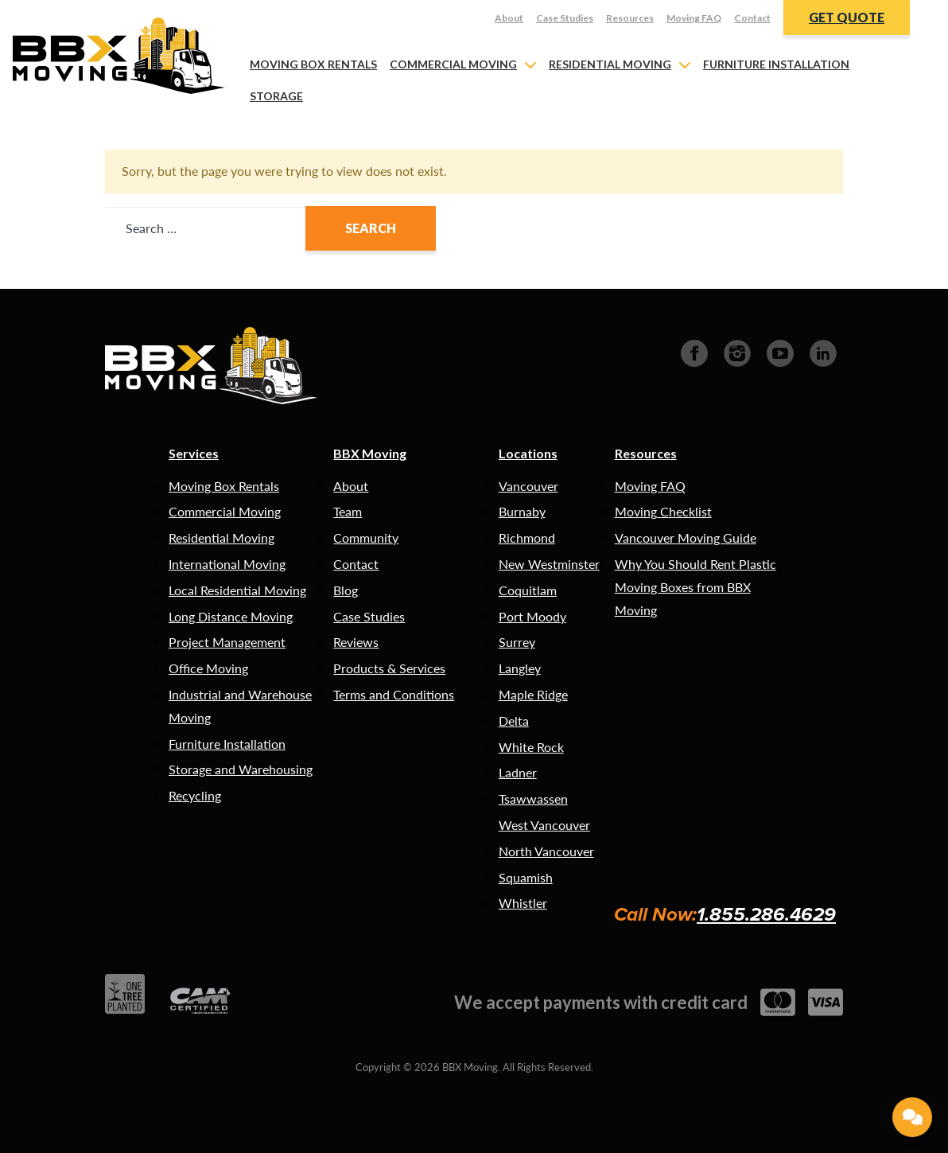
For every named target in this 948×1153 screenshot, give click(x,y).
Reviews (356, 642)
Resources (630, 18)
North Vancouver (546, 851)
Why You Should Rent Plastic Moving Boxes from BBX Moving (695, 587)
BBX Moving (369, 453)
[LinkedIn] (823, 351)
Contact (752, 18)
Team (347, 511)
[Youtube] (780, 351)
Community (365, 537)
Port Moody (532, 616)
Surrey (517, 642)
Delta (514, 720)
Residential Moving (610, 64)
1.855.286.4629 (766, 914)
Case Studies (564, 18)
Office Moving (208, 668)
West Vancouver (544, 825)
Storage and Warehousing (241, 769)
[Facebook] (694, 351)
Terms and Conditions (393, 694)
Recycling (195, 795)
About (509, 18)
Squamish (526, 877)
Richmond (527, 537)
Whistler (523, 903)
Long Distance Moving (231, 616)
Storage (276, 96)
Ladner (518, 772)
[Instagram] (737, 351)
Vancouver (528, 486)
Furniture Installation (776, 64)
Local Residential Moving (237, 590)
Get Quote (846, 17)
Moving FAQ (693, 18)
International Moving (227, 564)
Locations (528, 453)
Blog (345, 590)
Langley (520, 668)
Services (194, 453)
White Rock (531, 747)
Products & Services (389, 668)
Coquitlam (528, 590)
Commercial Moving (453, 64)
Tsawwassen (533, 798)
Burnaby (522, 511)
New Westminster (549, 564)
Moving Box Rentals (313, 64)
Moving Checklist (663, 511)
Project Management (227, 642)
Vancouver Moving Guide (685, 537)
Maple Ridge (533, 694)
